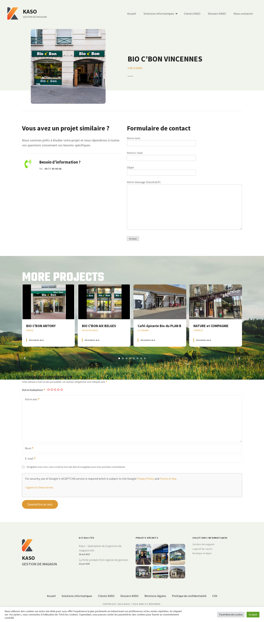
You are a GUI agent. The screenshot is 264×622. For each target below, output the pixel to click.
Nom (28, 448)
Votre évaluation (33, 390)
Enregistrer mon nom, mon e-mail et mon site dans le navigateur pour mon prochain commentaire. (76, 466)
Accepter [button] (253, 614)
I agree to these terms (39, 487)
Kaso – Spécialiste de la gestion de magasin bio (100, 548)
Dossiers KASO (217, 13)
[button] (24, 358)
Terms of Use (168, 478)
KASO (30, 11)
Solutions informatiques (159, 13)
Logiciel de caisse (202, 548)
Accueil (131, 13)
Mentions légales (155, 596)
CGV (214, 596)
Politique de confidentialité (189, 596)
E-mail (29, 459)
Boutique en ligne (202, 553)
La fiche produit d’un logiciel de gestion (103, 560)
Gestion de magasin (203, 544)
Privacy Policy (145, 478)
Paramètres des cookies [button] (231, 614)
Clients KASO (192, 13)
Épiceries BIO (36, 340)
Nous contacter (243, 13)
